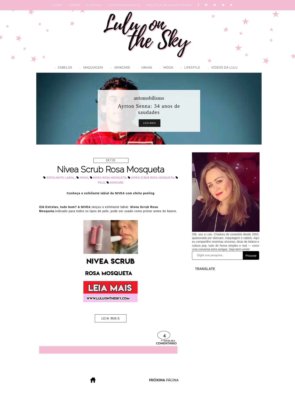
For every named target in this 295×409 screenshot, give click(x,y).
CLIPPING (94, 5)
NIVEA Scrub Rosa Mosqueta (152, 178)
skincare (117, 183)
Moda (165, 68)
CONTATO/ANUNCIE (124, 5)
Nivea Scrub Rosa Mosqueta (110, 169)
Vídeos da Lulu (221, 68)
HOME (58, 5)
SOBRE (75, 5)
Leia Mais (149, 123)
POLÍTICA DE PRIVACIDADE (169, 5)
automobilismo (149, 98)
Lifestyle (189, 68)
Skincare (119, 68)
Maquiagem (90, 68)
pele (101, 183)
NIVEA (84, 178)
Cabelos (62, 68)
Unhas (144, 68)
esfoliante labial (61, 178)
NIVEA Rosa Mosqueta (109, 178)
